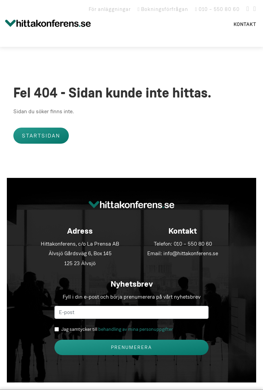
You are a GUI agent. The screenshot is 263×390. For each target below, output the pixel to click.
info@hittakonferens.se (190, 253)
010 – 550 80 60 (217, 9)
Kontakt (245, 24)
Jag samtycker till (117, 329)
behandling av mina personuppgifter (135, 329)
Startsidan (41, 135)
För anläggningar (110, 9)
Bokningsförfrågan (163, 9)
